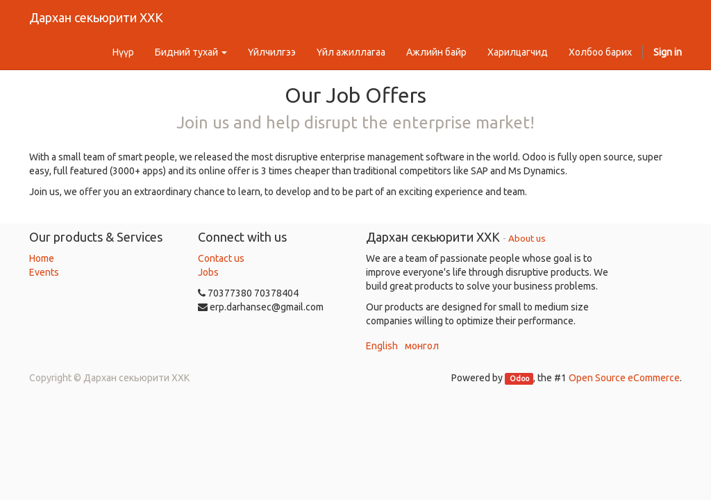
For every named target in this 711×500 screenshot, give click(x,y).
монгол (422, 345)
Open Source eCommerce (624, 377)
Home (41, 258)
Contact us (221, 258)
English (382, 345)
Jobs (208, 272)
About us (527, 238)
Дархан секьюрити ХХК (96, 17)
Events (44, 272)
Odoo (519, 378)
